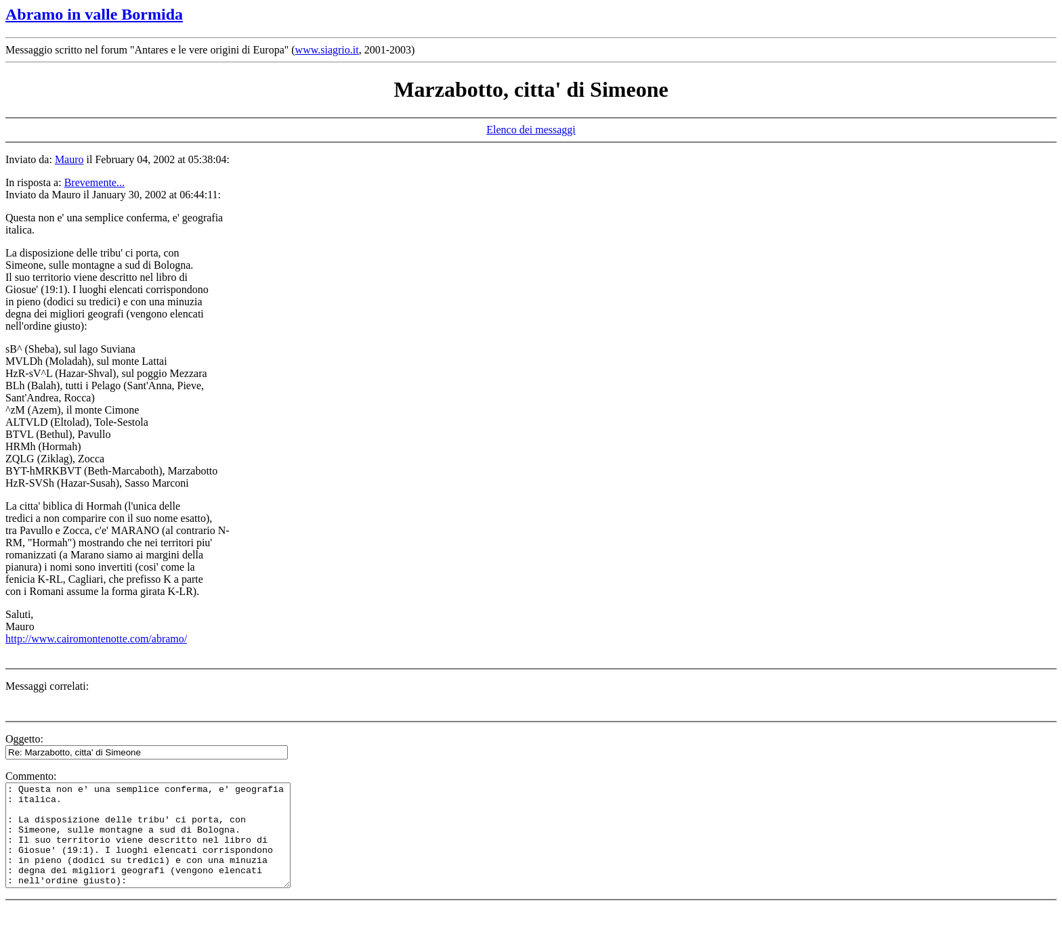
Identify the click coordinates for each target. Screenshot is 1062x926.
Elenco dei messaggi (531, 129)
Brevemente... (94, 182)
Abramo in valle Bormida (94, 14)
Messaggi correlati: (47, 686)
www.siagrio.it (327, 50)
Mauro (69, 159)
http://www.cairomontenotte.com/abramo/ (96, 638)
